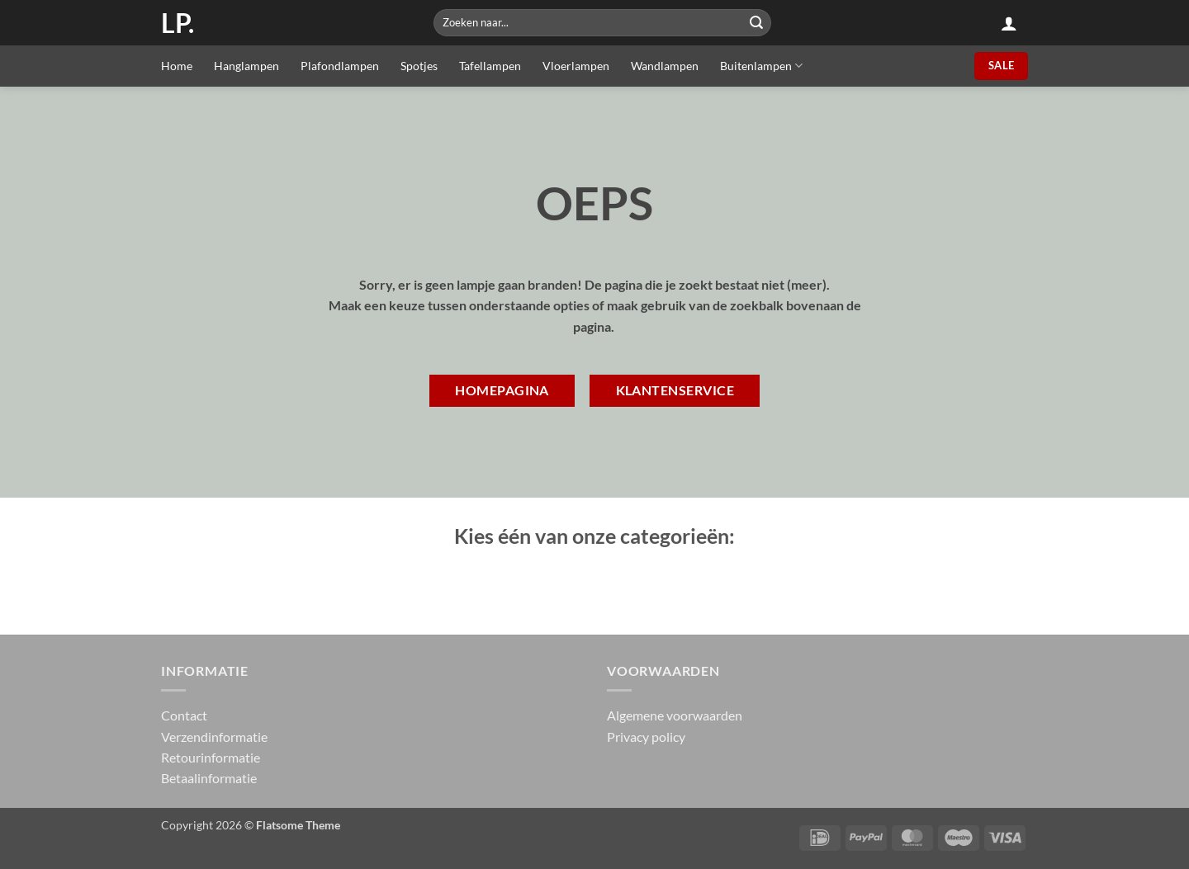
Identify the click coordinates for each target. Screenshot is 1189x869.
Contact (184, 715)
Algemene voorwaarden (674, 715)
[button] (1009, 23)
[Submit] (756, 22)
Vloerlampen (575, 66)
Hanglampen (246, 66)
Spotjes (419, 66)
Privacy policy (646, 736)
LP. (177, 23)
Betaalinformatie (209, 778)
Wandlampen (665, 66)
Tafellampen (490, 66)
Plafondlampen (340, 66)
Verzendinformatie (214, 736)
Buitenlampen (761, 65)
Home (176, 66)
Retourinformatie (210, 757)
